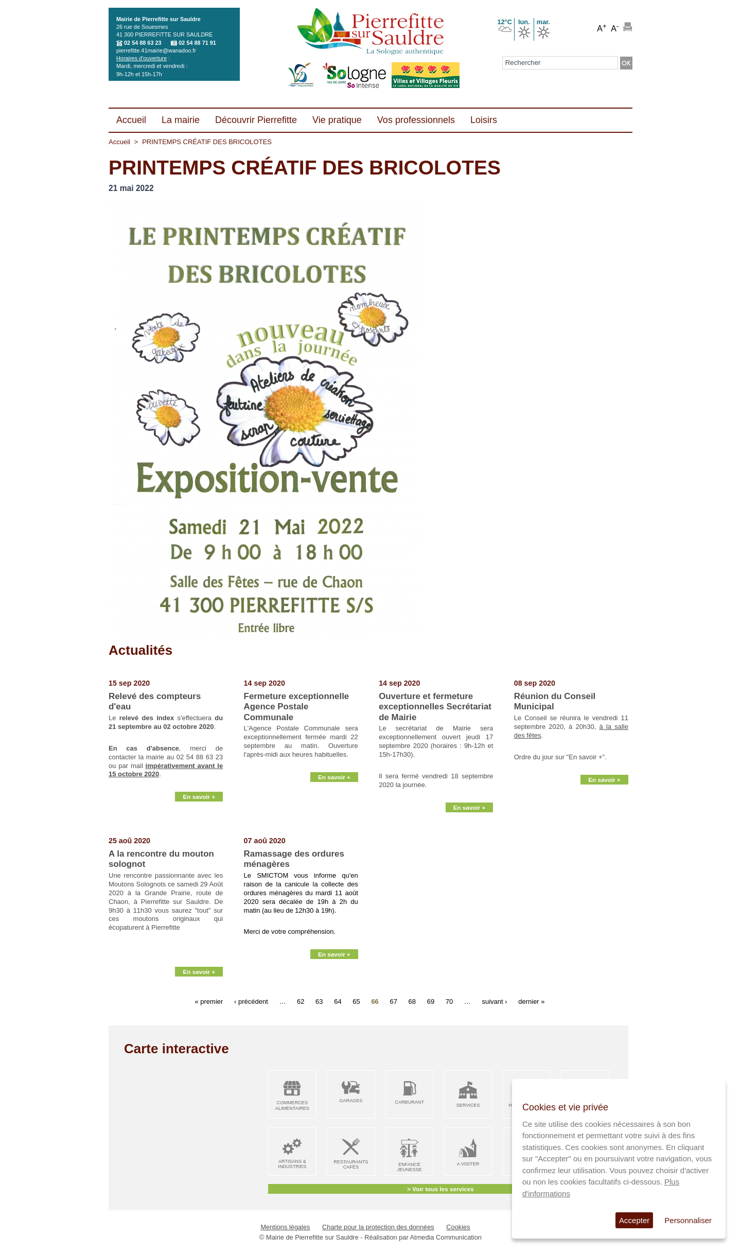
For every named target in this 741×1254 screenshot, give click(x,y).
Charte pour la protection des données (378, 1227)
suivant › (494, 1001)
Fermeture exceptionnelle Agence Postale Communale (296, 706)
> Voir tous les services (440, 1189)
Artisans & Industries (292, 1164)
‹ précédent (251, 1001)
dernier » (531, 1001)
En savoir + (199, 824)
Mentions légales (285, 1227)
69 (430, 1001)
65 (356, 1001)
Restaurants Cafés (350, 1164)
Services (468, 1105)
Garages (350, 1100)
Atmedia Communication (446, 1237)
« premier (209, 1001)
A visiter (468, 1163)
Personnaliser (688, 1220)
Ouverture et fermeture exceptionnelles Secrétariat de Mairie (435, 706)
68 (412, 1001)
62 (300, 1001)
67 (393, 1001)
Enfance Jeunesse (409, 1167)
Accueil (119, 142)
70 (449, 1001)
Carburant (409, 1102)
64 (337, 1001)
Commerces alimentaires (292, 1105)
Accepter (634, 1220)
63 (319, 1001)
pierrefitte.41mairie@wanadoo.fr (156, 50)
